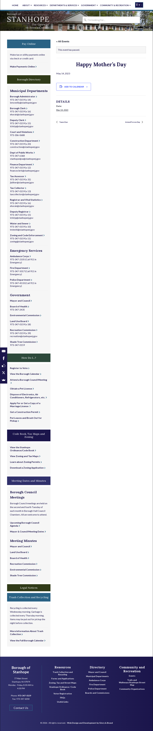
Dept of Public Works (21, 152)
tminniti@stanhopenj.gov (22, 229)
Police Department (20, 279)
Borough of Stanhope (22, 21)
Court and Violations (21, 131)
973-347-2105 (17, 259)
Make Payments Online (22, 66)
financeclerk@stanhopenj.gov (24, 170)
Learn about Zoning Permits (25, 461)
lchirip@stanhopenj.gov (21, 126)
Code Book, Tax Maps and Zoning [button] (29, 435)
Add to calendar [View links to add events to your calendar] (74, 87)
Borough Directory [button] (29, 79)
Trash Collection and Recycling (63, 673)
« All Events (62, 41)
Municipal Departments (97, 676)
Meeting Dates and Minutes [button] (29, 480)
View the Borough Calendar (24, 373)
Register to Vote (19, 368)
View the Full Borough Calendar (27, 640)
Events (132, 676)
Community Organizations (132, 689)
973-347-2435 (17, 309)
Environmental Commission (24, 315)
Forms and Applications (62, 678)
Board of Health (18, 306)
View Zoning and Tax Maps (24, 456)
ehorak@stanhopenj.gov (22, 114)
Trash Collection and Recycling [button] (29, 597)
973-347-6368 (17, 155)
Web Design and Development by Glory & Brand (90, 721)
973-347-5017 (17, 271)
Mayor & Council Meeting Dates (27, 531)
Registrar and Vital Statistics (25, 199)
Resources (63, 667)
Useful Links (62, 702)
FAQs (62, 697)
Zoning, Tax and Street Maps (62, 683)
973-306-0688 (17, 135)
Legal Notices (28, 587)
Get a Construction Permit (24, 412)
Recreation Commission (23, 330)
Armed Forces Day (130, 122)
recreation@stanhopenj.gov (23, 336)
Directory (97, 667)
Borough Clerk (18, 108)
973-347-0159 (17, 99)
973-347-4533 (17, 283)
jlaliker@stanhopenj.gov (22, 182)
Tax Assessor (17, 176)
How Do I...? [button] (29, 357)
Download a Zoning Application (27, 467)
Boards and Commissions (97, 693)
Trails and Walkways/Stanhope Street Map (132, 682)
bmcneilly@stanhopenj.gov (23, 102)
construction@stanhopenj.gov (25, 147)
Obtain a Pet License (21, 388)
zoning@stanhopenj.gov (22, 241)
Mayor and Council (20, 300)
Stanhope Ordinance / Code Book (62, 688)
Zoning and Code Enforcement (26, 235)
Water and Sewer (19, 223)
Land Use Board (18, 321)
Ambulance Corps (19, 256)
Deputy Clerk (17, 120)
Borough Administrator (22, 96)
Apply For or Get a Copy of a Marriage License (25, 405)
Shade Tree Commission (23, 341)
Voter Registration (63, 693)
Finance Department (21, 164)
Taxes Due (65, 122)
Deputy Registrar (19, 211)
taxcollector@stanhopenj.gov (24, 194)
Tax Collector (17, 188)
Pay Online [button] (29, 43)
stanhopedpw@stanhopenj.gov (25, 158)
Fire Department (19, 267)
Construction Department (24, 140)
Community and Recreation (132, 669)
